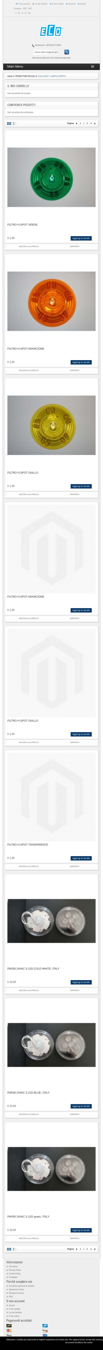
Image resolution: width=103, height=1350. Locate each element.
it (16, 13)
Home (10, 76)
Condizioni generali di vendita (21, 1286)
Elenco (15, 123)
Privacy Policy (15, 1270)
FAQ (11, 1297)
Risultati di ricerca (16, 1293)
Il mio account (24, 3)
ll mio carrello (14, 1309)
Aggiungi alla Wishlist (29, 246)
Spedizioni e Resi (16, 1289)
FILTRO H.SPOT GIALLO (22, 472)
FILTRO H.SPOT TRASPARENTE (27, 844)
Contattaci (13, 1277)
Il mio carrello (58, 3)
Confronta (74, 246)
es (26, 13)
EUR (30, 8)
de (29, 13)
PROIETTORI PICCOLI (25, 76)
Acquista (72, 3)
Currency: (18, 8)
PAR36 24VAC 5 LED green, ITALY (28, 1216)
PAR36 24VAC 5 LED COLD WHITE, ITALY (33, 968)
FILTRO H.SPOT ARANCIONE (25, 348)
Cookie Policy (15, 1274)
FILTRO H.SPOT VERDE (22, 224)
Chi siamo (13, 1266)
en (19, 13)
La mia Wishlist (15, 1312)
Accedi (83, 3)
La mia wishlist (41, 3)
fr (23, 13)
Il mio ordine (14, 1316)
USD (25, 8)
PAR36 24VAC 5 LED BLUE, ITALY (28, 1092)
